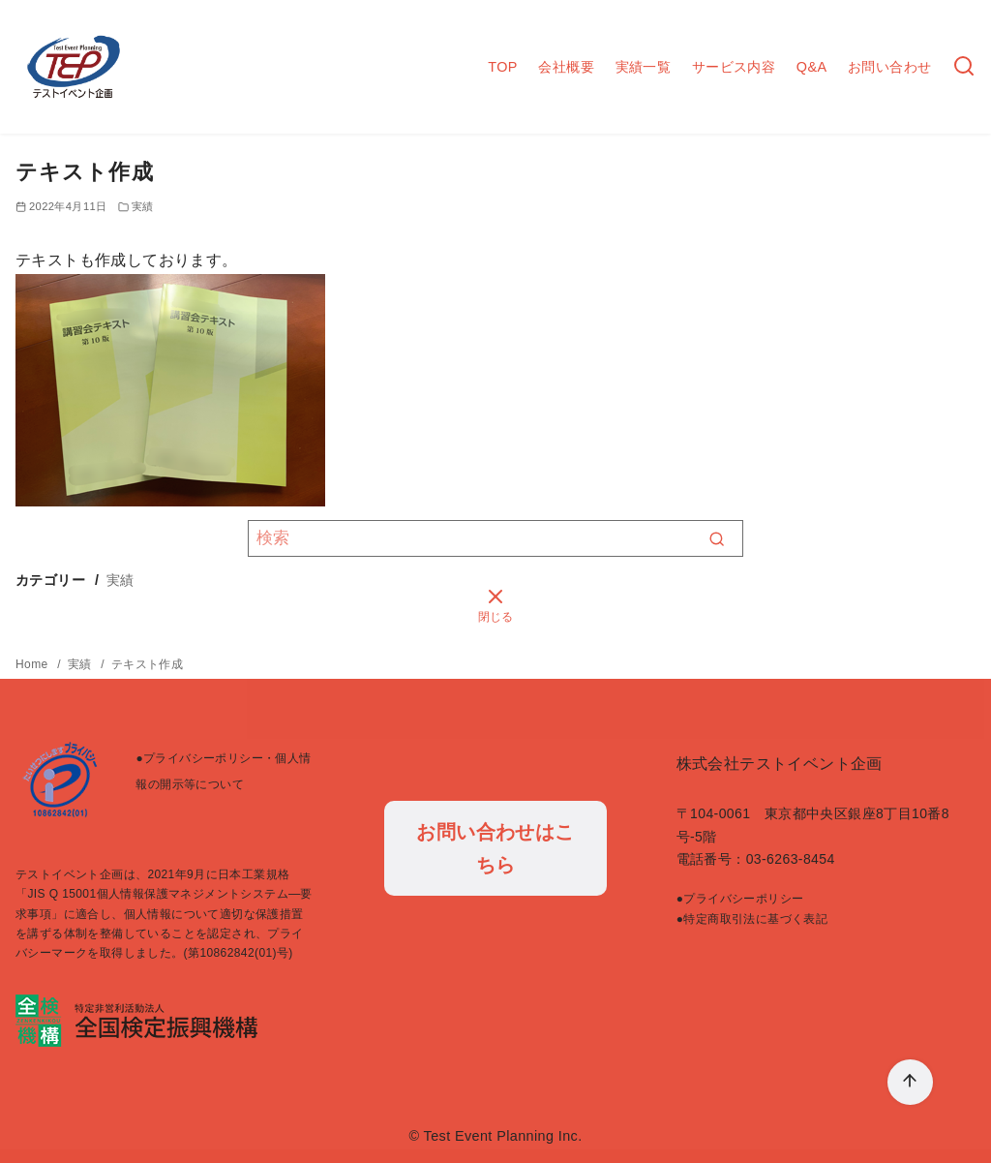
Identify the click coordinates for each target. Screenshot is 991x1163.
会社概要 (566, 67)
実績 (143, 206)
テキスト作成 (147, 664)
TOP (503, 67)
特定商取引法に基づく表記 (755, 919)
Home (33, 664)
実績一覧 (644, 67)
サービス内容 (733, 67)
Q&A (811, 67)
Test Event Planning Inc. (503, 1136)
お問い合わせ (889, 67)
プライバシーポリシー (743, 898)
